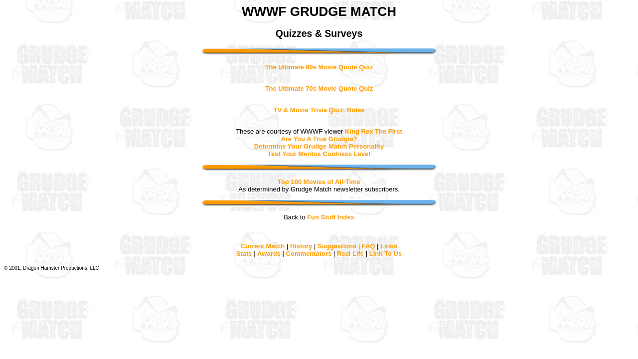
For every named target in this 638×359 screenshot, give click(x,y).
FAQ (368, 246)
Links (388, 246)
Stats (244, 253)
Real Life (350, 253)
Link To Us (385, 253)
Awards (269, 253)
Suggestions (337, 246)
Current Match (263, 246)
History (301, 246)
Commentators (309, 253)
